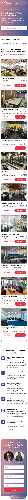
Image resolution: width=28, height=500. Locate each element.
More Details (7, 86)
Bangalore (17, 9)
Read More (4, 55)
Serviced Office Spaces (9, 9)
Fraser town (23, 9)
